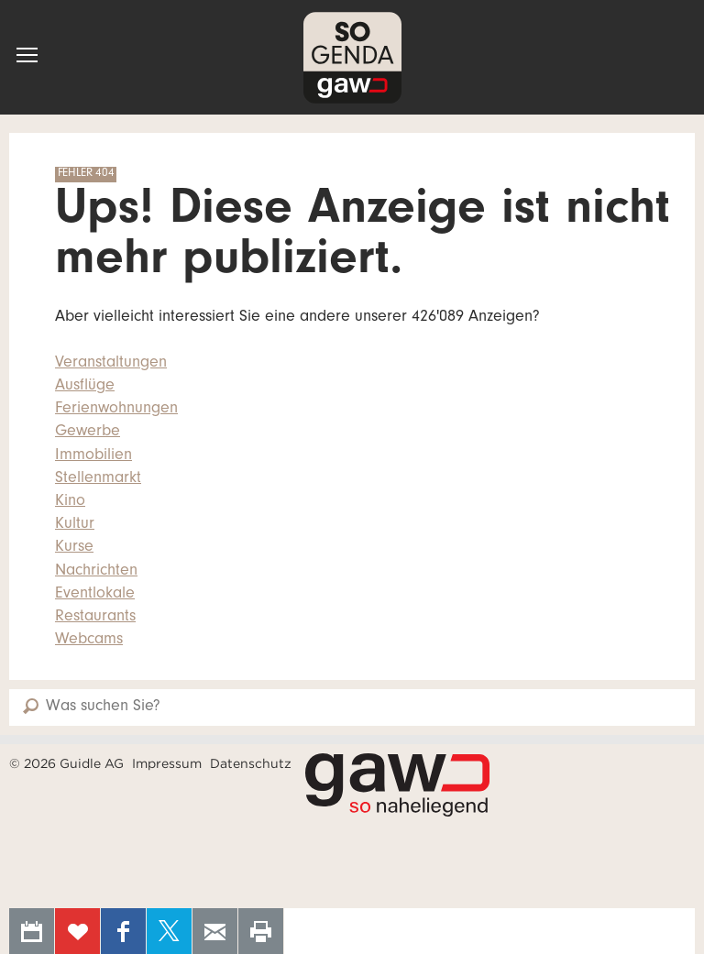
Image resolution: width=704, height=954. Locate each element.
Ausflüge (85, 386)
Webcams (89, 640)
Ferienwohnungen (116, 409)
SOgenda (352, 57)
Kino (70, 502)
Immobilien (93, 456)
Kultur (74, 525)
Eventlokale (95, 595)
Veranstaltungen (111, 364)
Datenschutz (251, 763)
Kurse (74, 548)
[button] (27, 55)
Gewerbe (87, 432)
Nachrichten (96, 572)
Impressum (167, 763)
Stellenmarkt (98, 479)
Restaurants (95, 617)
